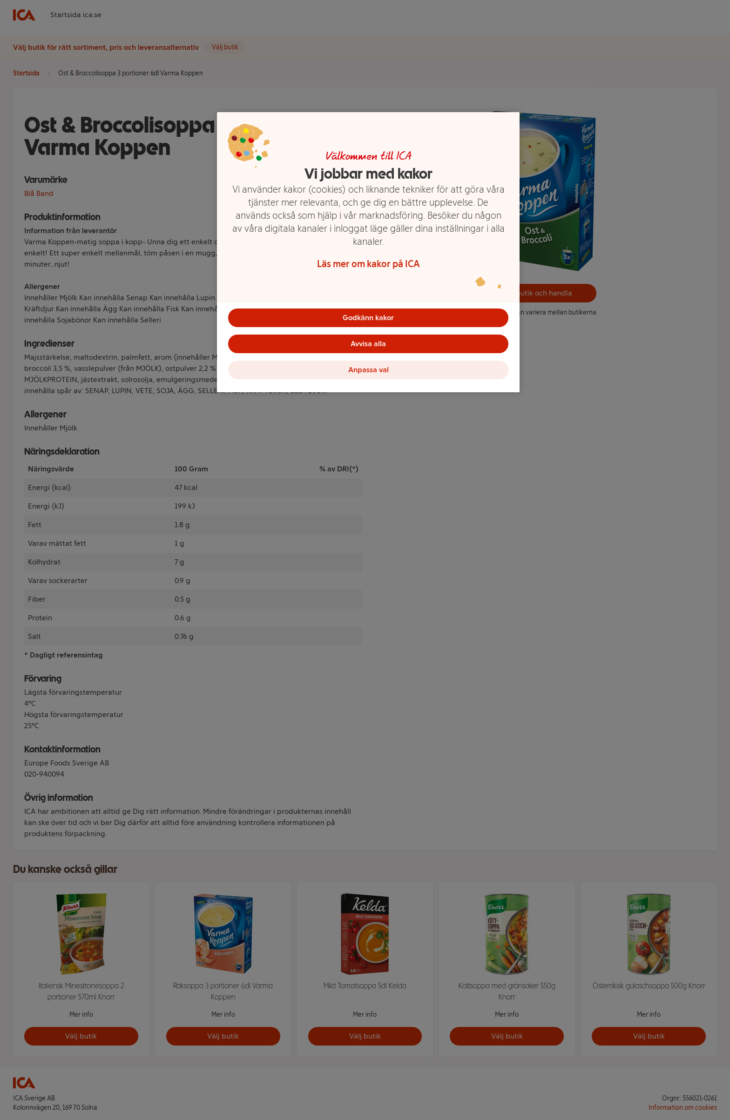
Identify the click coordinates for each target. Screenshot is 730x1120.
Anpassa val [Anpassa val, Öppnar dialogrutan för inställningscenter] (368, 369)
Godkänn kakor (368, 317)
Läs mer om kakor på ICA (368, 263)
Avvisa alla (368, 343)
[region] (368, 252)
